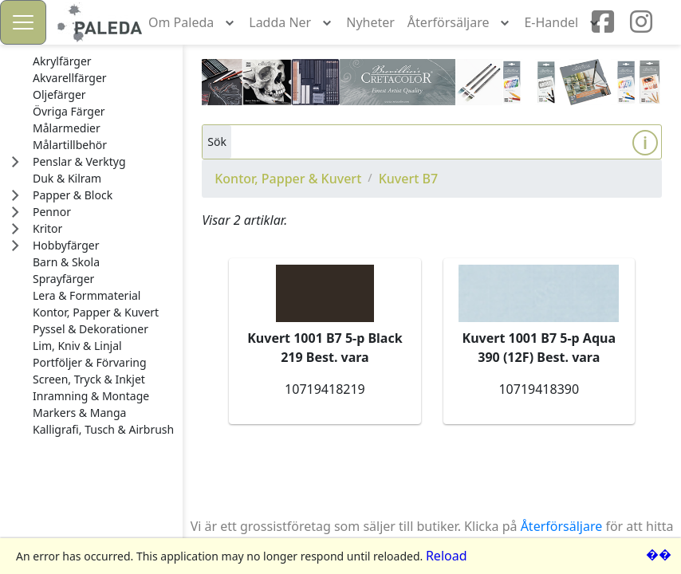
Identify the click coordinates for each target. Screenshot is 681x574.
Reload (446, 555)
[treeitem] (103, 61)
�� (658, 554)
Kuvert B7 (408, 178)
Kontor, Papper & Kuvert (288, 178)
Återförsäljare (562, 526)
